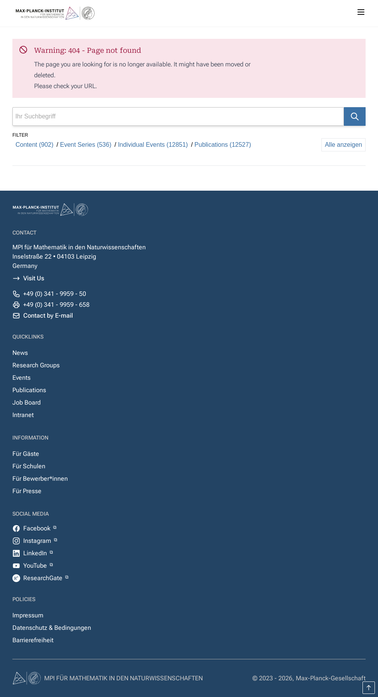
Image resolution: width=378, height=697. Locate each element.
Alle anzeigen (343, 144)
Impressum (27, 615)
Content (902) (35, 144)
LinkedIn (35, 553)
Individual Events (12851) (153, 144)
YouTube (35, 565)
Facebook (37, 528)
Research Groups (36, 365)
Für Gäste (25, 453)
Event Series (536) (86, 144)
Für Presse (26, 491)
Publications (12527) (223, 144)
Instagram (38, 540)
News (20, 352)
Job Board (26, 402)
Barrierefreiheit (33, 640)
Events (21, 377)
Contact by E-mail (48, 315)
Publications (29, 390)
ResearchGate (43, 578)
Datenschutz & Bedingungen (51, 627)
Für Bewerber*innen (40, 478)
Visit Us (33, 278)
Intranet (23, 415)
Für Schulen (28, 466)
